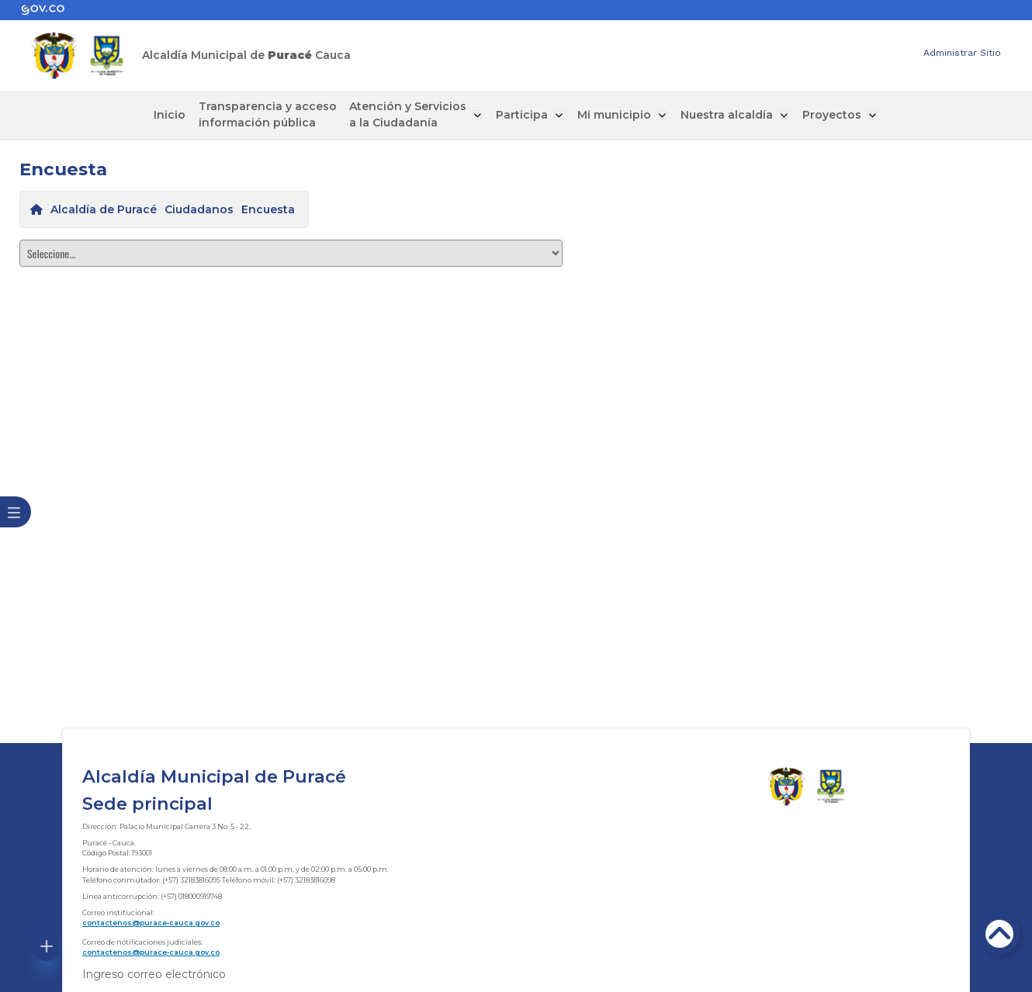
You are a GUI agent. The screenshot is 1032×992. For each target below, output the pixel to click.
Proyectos (829, 115)
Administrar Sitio (962, 52)
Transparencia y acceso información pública (272, 114)
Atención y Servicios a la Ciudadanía (411, 114)
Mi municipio (615, 115)
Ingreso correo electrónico (154, 974)
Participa (524, 115)
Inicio (174, 115)
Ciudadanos (199, 209)
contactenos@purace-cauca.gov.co (151, 922)
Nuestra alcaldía (726, 115)
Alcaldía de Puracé (103, 209)
